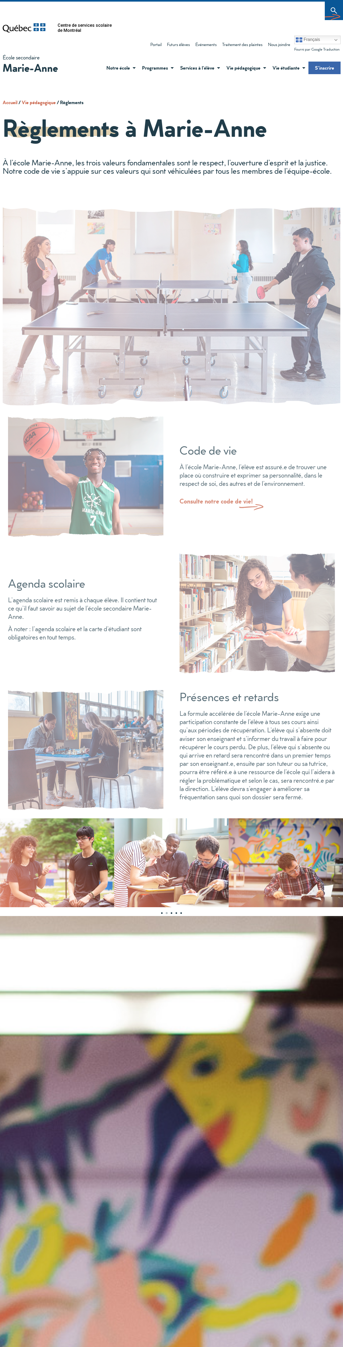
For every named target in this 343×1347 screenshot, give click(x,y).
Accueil (10, 102)
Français (308, 40)
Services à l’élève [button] (200, 68)
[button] (133, 68)
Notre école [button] (121, 68)
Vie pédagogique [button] (246, 68)
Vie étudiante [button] (289, 68)
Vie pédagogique (39, 102)
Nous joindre (279, 44)
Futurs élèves (178, 44)
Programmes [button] (158, 68)
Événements (206, 44)
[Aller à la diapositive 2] (166, 913)
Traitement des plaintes (241, 45)
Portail (156, 44)
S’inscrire (324, 67)
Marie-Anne (30, 67)
